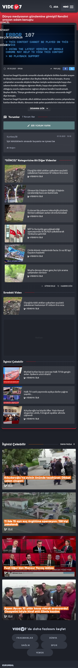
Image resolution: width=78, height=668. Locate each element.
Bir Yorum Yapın (39, 124)
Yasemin (69, 660)
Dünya (39, 596)
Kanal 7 (5, 660)
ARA (54, 7)
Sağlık (64, 596)
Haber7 (52, 660)
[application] (39, 45)
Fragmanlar (13, 596)
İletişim (5, 637)
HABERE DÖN (64, 285)
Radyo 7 (16, 660)
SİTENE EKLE (48, 285)
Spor (27, 605)
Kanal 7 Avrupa (27, 660)
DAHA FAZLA (67, 443)
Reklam (5, 630)
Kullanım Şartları (10, 624)
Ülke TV (37, 660)
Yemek (53, 605)
